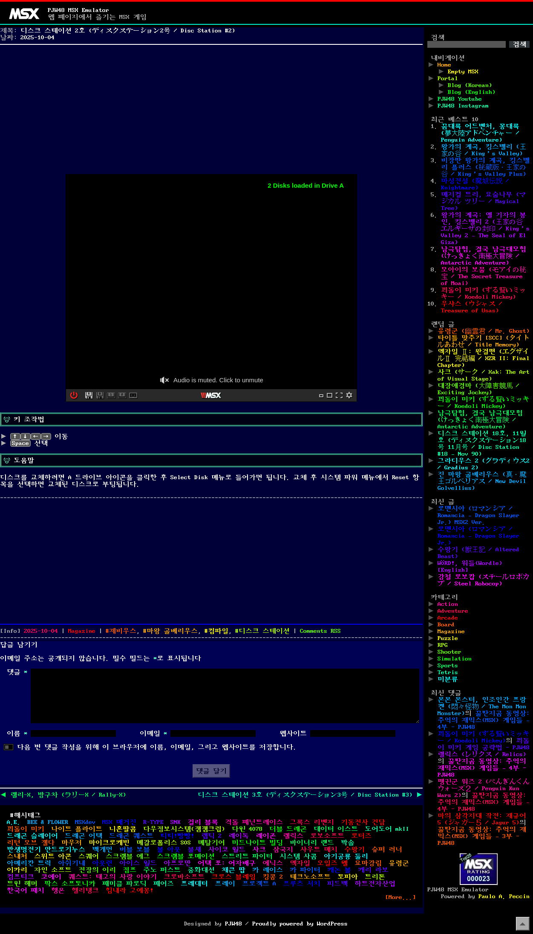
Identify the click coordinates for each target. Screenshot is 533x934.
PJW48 (233, 923)
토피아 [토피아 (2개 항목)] (347, 876)
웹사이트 (293, 733)
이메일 (153, 733)
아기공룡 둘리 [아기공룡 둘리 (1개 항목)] (346, 856)
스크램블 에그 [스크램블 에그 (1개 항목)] (128, 856)
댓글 (17, 672)
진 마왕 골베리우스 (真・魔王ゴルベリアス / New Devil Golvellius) (482, 481)
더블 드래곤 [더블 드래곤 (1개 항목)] (288, 829)
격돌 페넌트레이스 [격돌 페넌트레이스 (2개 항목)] (254, 822)
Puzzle (448, 638)
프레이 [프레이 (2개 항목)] (225, 883)
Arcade (448, 617)
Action (448, 604)
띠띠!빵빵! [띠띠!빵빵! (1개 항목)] (177, 835)
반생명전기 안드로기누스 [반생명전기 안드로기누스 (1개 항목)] (46, 849)
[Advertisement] (211, 107)
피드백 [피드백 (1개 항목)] (337, 883)
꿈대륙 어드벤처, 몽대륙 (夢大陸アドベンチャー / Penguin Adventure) (480, 133)
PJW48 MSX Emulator (78, 10)
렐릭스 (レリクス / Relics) (482, 754)
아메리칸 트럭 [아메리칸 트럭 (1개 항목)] (29, 863)
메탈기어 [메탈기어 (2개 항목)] (211, 842)
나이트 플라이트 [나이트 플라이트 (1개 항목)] (76, 829)
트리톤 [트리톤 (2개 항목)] (375, 876)
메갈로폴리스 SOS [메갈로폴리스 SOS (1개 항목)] (163, 842)
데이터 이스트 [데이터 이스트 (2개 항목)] (336, 829)
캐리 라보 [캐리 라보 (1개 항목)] (373, 870)
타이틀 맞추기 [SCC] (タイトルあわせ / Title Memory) (484, 341)
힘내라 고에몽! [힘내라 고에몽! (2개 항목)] (129, 890)
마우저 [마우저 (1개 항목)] (71, 842)
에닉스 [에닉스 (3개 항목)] (272, 863)
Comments (320, 631)
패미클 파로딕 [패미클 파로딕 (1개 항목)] (124, 883)
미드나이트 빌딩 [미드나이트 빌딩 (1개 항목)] (257, 842)
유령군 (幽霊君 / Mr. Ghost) (484, 331)
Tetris (448, 672)
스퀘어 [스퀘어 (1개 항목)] (88, 856)
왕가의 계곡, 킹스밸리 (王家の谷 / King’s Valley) (483, 150)
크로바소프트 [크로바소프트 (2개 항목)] (184, 876)
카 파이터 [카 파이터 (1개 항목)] (305, 870)
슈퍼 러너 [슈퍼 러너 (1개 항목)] (387, 849)
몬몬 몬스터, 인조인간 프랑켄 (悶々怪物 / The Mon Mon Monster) (482, 706)
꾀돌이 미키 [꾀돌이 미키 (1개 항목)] (25, 829)
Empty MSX (463, 71)
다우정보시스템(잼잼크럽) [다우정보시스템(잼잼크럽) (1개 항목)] (184, 829)
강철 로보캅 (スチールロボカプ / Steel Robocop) (484, 580)
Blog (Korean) (470, 85)
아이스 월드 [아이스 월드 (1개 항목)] (138, 863)
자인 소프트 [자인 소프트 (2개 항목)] (53, 870)
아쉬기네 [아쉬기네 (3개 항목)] (71, 863)
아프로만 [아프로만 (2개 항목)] (177, 863)
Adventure (453, 611)
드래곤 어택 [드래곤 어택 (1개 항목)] (83, 835)
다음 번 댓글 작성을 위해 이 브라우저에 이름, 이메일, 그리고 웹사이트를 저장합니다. (157, 747)
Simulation (455, 658)
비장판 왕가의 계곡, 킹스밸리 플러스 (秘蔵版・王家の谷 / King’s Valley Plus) (485, 167)
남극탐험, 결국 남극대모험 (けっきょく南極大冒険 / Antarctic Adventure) (483, 256)
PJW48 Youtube (460, 99)
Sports (448, 665)
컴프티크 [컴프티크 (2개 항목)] (20, 876)
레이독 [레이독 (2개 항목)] (238, 835)
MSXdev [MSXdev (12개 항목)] (85, 822)
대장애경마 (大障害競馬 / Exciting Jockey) (478, 389)
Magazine (81, 631)
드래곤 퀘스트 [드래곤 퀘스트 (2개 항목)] (131, 835)
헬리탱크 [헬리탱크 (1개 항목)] (85, 890)
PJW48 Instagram (463, 105)
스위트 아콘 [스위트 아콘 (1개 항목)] (53, 856)
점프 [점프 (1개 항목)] (129, 870)
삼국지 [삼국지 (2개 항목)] (283, 849)
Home (444, 64)
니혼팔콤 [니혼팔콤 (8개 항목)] (122, 829)
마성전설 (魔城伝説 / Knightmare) (475, 184)
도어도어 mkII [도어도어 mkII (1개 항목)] (387, 829)
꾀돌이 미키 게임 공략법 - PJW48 (484, 744)
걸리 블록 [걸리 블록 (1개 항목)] (202, 822)
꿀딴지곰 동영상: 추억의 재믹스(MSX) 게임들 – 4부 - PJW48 (484, 720)
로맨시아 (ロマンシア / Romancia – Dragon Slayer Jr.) (478, 536)
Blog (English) (472, 92)
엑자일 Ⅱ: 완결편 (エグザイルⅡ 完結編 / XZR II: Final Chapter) (484, 358)
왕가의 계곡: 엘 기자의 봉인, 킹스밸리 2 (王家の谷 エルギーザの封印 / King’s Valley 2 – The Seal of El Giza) (485, 229)
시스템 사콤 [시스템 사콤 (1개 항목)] (298, 856)
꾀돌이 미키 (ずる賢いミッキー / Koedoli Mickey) (483, 293)
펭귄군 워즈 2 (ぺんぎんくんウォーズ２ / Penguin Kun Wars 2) (484, 788)
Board (446, 624)
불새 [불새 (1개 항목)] (194, 849)
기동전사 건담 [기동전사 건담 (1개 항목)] (363, 822)
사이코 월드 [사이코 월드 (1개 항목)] (226, 849)
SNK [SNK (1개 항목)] (175, 822)
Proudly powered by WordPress (300, 923)
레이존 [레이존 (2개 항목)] (266, 835)
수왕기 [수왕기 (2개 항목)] (354, 849)
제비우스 (122, 631)
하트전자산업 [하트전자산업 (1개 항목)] (374, 883)
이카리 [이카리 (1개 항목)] (17, 870)
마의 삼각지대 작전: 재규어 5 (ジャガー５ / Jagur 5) (482, 819)
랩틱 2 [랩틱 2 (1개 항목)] (211, 835)
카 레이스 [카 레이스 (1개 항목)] (267, 870)
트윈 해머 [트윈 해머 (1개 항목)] (22, 883)
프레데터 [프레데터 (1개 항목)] (194, 883)
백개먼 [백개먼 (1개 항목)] (102, 849)
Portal (448, 78)
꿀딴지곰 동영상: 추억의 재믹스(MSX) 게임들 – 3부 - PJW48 (482, 836)
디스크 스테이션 (264, 631)
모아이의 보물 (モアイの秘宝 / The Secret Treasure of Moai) (483, 276)
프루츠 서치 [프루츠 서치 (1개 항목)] (301, 883)
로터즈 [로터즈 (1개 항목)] (361, 835)
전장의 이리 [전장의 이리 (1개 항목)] (97, 870)
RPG (443, 645)
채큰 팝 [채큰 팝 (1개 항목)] (233, 870)
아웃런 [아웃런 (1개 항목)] (102, 863)
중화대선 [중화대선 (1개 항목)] (201, 870)
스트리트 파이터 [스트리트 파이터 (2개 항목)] (247, 856)
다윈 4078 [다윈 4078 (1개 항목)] (247, 829)
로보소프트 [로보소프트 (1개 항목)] (327, 835)
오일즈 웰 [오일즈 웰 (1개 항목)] (332, 863)
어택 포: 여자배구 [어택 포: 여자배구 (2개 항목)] (227, 863)
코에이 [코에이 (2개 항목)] (51, 876)
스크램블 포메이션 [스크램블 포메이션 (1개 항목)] (186, 856)
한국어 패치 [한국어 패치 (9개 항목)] (25, 890)
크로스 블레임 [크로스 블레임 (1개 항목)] (233, 876)
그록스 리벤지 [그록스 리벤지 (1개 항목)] (312, 822)
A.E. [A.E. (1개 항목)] (13, 822)
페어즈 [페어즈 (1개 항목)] (163, 883)
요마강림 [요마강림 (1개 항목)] (368, 863)
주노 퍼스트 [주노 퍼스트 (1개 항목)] (162, 870)
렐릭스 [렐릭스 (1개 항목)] (293, 835)
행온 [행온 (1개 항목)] (58, 890)
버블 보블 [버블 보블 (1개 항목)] (134, 849)
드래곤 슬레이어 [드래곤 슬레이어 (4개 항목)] (32, 835)
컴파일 (218, 631)
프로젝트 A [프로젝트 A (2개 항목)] (259, 883)
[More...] (400, 897)
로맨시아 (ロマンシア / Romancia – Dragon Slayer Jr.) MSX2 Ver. (478, 515)
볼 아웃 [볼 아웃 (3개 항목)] (169, 849)
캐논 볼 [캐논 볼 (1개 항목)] (339, 870)
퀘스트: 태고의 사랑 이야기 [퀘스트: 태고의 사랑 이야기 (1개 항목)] (112, 876)
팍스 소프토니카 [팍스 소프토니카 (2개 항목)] (69, 883)
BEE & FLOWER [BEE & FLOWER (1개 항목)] (47, 822)
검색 (437, 37)
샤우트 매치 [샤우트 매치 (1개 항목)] (318, 849)
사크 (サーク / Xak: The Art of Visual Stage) (484, 375)
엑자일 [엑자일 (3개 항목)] (300, 863)
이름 (17, 733)
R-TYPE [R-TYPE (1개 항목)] (153, 822)
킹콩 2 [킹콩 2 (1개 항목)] (272, 876)
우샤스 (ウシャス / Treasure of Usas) (471, 307)
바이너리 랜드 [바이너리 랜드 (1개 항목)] (312, 842)
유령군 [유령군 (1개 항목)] (399, 863)
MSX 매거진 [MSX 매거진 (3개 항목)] (119, 822)
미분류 (448, 679)
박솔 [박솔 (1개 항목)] (347, 842)
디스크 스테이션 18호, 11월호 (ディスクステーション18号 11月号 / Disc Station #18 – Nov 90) (482, 443)
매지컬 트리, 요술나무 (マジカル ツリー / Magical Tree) (483, 201)
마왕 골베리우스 (172, 631)
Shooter (449, 652)
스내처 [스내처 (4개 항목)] (17, 856)
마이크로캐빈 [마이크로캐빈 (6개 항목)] (109, 842)
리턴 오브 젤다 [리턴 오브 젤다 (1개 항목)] (31, 842)
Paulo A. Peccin (504, 896)
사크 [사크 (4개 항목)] (259, 849)
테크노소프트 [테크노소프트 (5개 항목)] (310, 876)
